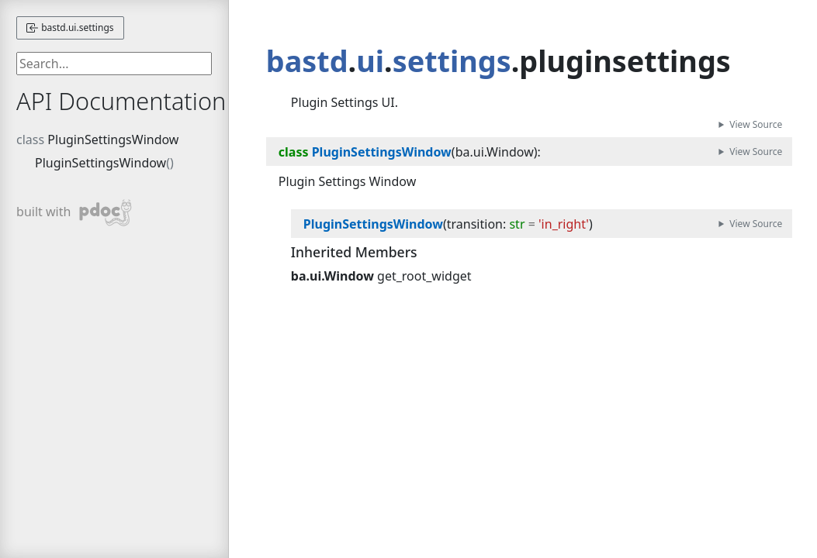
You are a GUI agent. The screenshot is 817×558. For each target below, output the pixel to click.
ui (370, 61)
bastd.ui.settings (69, 27)
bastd (307, 61)
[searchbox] (114, 63)
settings (452, 61)
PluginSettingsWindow (112, 139)
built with (74, 212)
